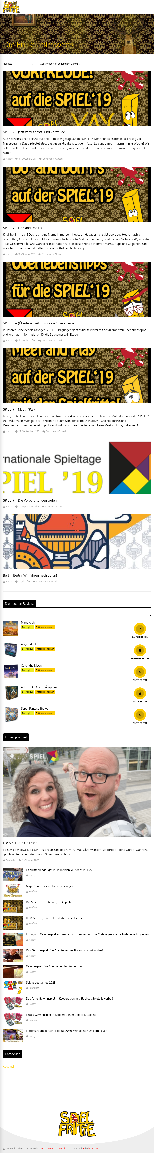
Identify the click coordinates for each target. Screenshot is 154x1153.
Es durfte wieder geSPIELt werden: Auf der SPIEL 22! (59, 870)
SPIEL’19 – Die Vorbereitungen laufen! (30, 500)
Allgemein (9, 1066)
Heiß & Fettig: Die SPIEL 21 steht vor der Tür (54, 918)
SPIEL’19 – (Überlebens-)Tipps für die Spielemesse (39, 323)
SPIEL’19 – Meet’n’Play (19, 409)
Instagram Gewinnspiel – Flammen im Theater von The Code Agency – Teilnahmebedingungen (87, 934)
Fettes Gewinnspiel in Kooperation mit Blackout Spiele (61, 1014)
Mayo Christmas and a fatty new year (50, 886)
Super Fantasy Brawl (34, 708)
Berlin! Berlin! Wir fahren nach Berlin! (30, 575)
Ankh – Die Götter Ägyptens (39, 687)
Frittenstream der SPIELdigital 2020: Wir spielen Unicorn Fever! (66, 1030)
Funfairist (11, 860)
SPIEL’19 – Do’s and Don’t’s (22, 228)
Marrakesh (28, 622)
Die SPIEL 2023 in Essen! (20, 843)
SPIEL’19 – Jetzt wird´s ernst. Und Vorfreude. (34, 132)
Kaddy (9, 158)
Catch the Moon (31, 665)
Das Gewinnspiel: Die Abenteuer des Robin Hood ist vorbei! (64, 950)
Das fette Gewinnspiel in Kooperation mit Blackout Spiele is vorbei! (69, 998)
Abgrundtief (28, 644)
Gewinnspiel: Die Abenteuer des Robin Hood (54, 966)
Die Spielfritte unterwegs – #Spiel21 (49, 902)
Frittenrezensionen (45, 627)
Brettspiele (27, 627)
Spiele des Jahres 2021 (40, 982)
